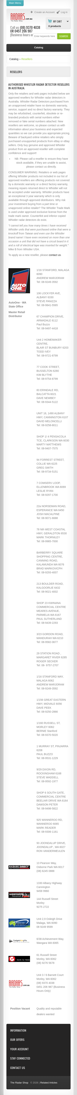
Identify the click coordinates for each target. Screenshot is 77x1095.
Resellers (26, 59)
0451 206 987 (23, 30)
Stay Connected (20, 1058)
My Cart (57, 21)
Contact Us (17, 1068)
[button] (63, 36)
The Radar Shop (19, 1082)
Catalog (13, 59)
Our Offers (17, 1039)
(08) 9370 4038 (30, 27)
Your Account (19, 1049)
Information (18, 1030)
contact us (55, 254)
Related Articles (48, 1082)
